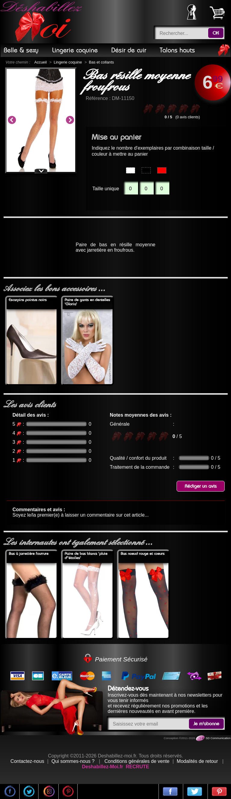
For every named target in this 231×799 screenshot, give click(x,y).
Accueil (40, 62)
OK (216, 33)
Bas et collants (101, 62)
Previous (12, 120)
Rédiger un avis (201, 486)
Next (70, 120)
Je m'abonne (206, 723)
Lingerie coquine (68, 62)
